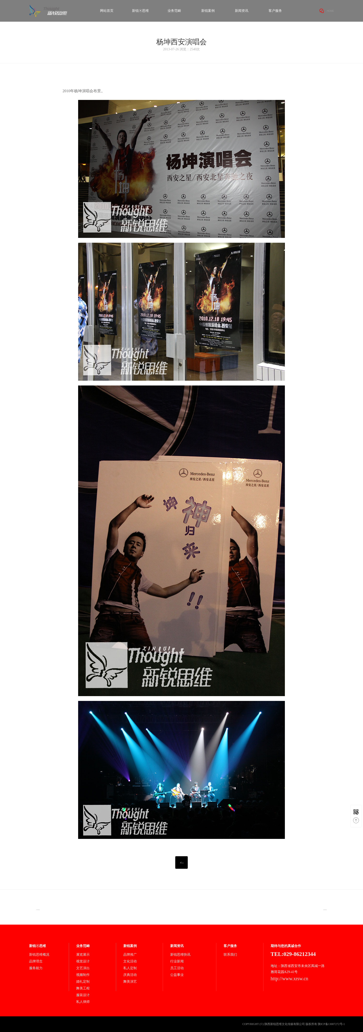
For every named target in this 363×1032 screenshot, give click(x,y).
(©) (262, 1024)
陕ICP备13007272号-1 (331, 1024)
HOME (330, 11)
